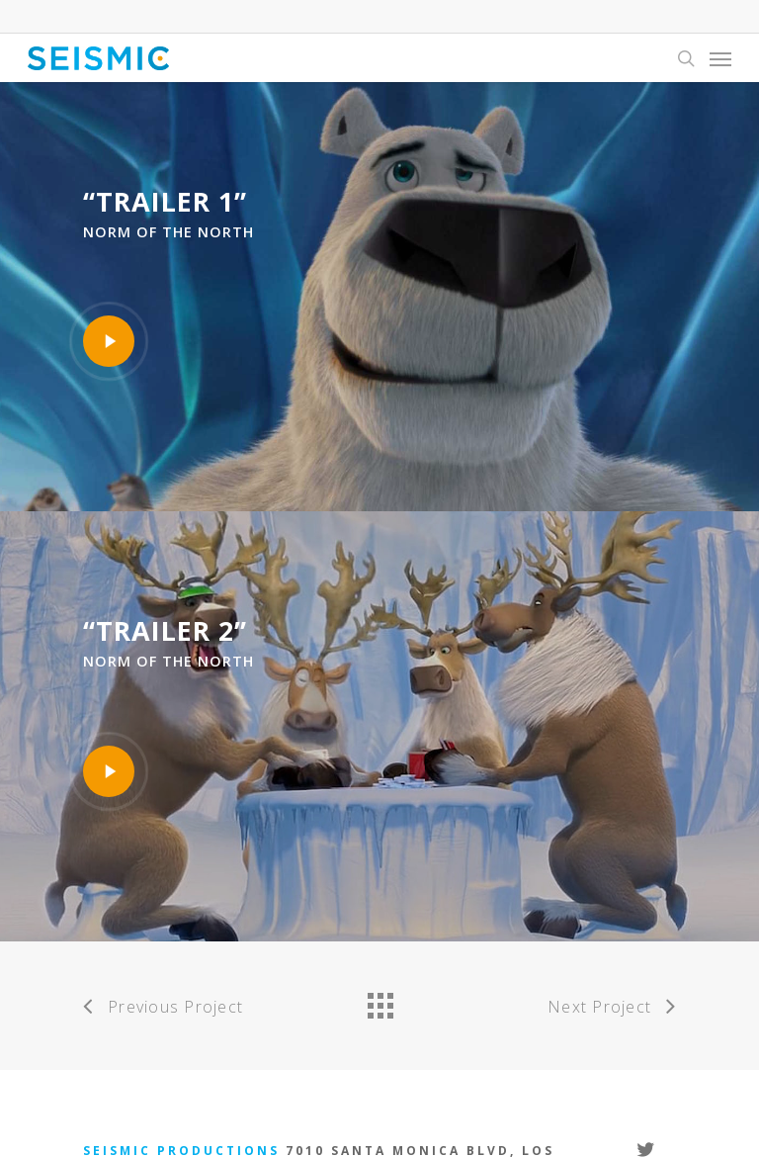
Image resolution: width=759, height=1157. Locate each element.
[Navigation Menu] (720, 58)
